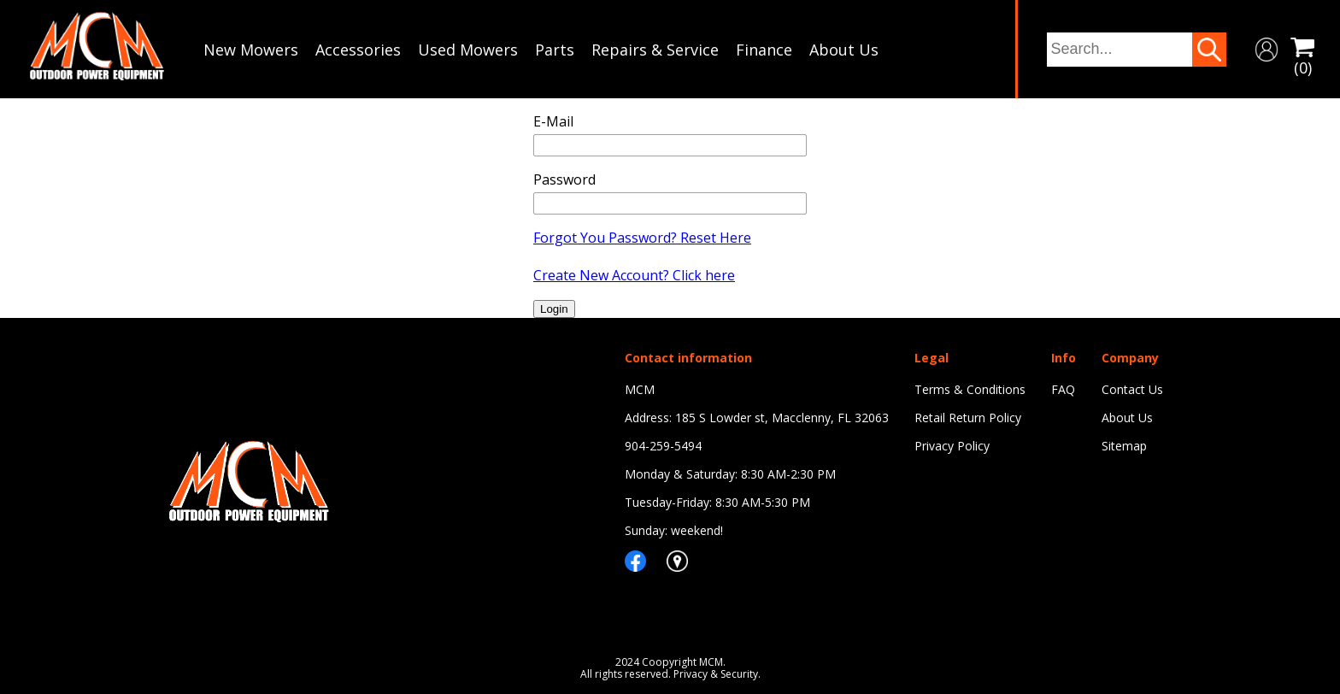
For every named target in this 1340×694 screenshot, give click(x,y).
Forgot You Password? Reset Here (642, 237)
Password (564, 179)
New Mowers (250, 49)
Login (554, 309)
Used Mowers (468, 49)
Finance (764, 49)
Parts (554, 49)
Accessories (358, 49)
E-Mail (553, 121)
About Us (844, 49)
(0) (1302, 50)
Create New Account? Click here (634, 275)
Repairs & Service (655, 49)
